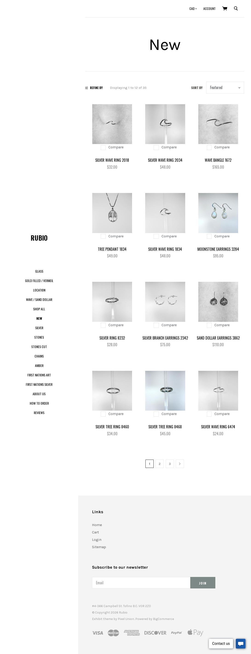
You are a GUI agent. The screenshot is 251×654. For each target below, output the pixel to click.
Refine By (94, 87)
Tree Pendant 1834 (112, 249)
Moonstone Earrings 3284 (218, 249)
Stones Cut (39, 346)
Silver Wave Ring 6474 (218, 426)
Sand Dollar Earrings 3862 (218, 338)
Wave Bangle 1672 (218, 160)
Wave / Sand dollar (39, 299)
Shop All (39, 308)
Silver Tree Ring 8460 (112, 426)
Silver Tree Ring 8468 (165, 426)
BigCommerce (163, 619)
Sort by (196, 87)
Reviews (39, 412)
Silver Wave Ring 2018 (112, 160)
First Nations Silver (39, 384)
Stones (39, 337)
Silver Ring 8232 (112, 338)
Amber (39, 365)
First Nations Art (39, 374)
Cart (95, 532)
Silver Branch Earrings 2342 (165, 338)
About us (39, 393)
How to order (39, 403)
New (39, 318)
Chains (39, 356)
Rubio (39, 237)
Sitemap (99, 547)
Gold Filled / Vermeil (39, 280)
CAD (192, 8)
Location (39, 290)
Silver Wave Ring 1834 (165, 249)
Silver (39, 327)
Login (96, 539)
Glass (39, 271)
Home (97, 525)
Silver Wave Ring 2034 (165, 160)
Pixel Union (126, 619)
